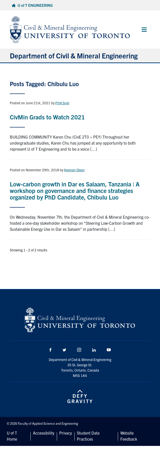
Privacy (65, 432)
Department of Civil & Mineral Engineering (74, 55)
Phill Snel (62, 103)
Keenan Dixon (74, 170)
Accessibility (43, 432)
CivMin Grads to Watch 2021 (47, 117)
